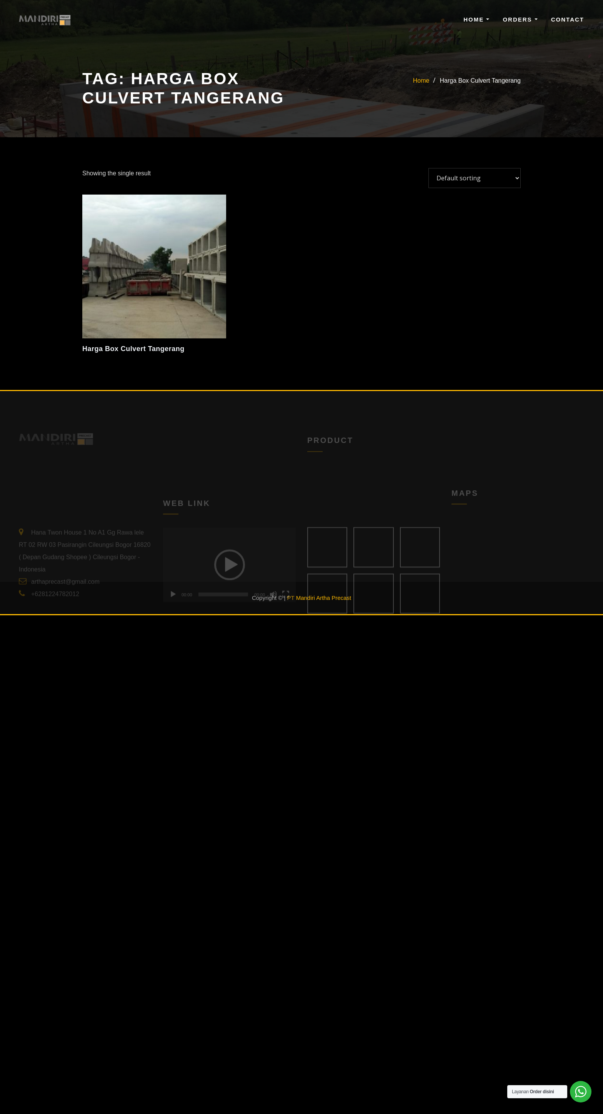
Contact (567, 19)
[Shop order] (474, 178)
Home (476, 19)
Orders (520, 19)
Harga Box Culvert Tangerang (480, 80)
